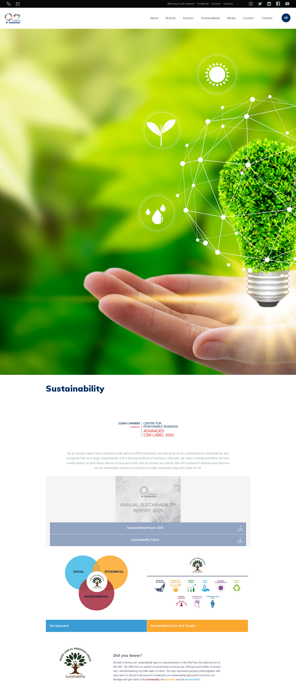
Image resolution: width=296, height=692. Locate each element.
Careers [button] (248, 18)
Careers (216, 3)
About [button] (154, 18)
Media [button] (231, 18)
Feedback (203, 3)
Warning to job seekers (181, 3)
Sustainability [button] (210, 18)
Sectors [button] (188, 18)
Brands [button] (171, 18)
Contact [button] (267, 18)
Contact (228, 3)
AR (286, 18)
